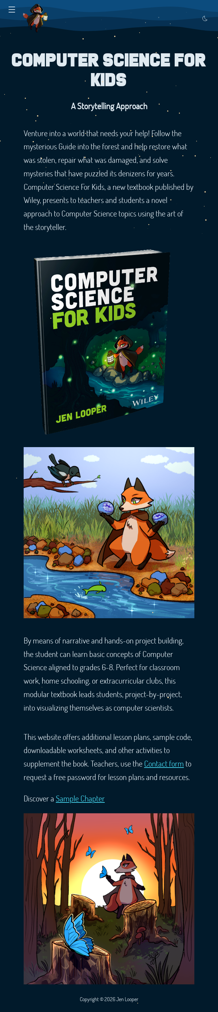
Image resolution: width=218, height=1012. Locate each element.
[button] (11, 9)
